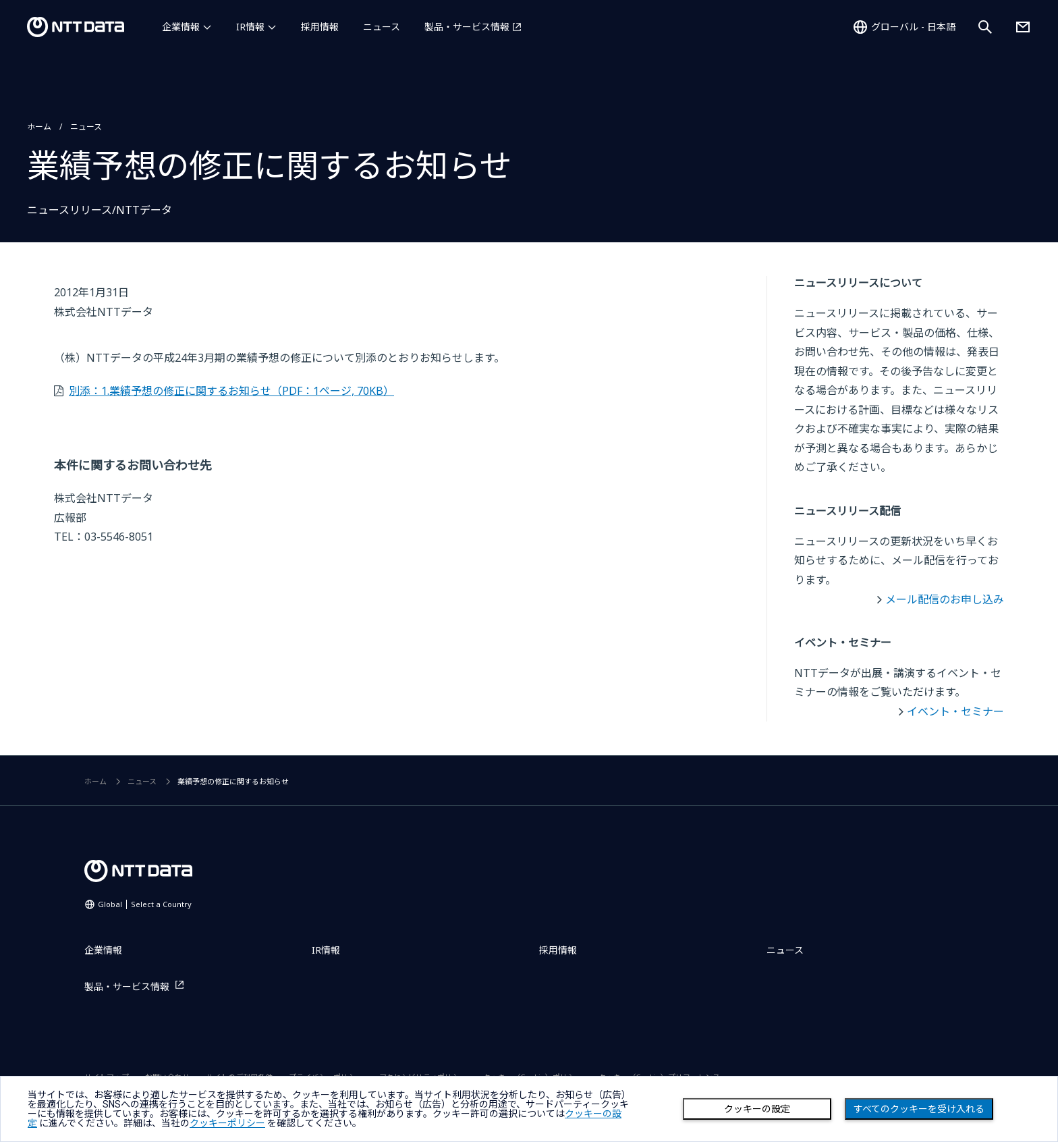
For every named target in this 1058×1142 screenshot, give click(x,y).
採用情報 (320, 26)
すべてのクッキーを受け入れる (919, 1109)
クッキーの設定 (757, 1109)
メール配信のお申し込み (944, 599)
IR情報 (250, 26)
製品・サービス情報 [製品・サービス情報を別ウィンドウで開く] (466, 26)
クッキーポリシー (227, 1123)
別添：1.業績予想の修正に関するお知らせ (231, 390)
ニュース (381, 26)
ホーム (39, 126)
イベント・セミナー (955, 711)
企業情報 (181, 26)
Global (145, 904)
